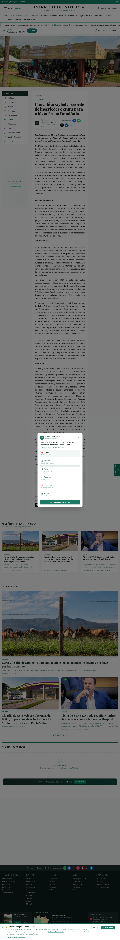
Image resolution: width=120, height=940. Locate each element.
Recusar (96, 927)
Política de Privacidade (56, 932)
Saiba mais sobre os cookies (16, 937)
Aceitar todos (108, 927)
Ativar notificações (60, 502)
